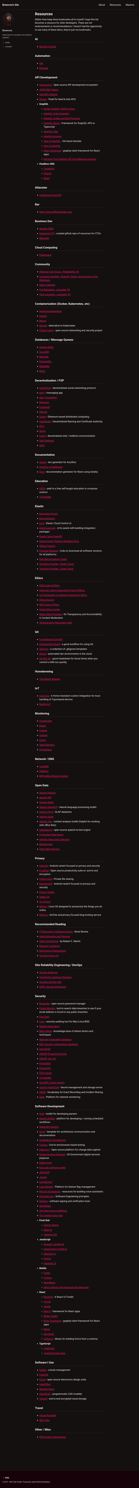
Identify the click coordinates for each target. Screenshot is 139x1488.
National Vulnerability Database (56, 1057)
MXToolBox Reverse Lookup (54, 791)
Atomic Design (51, 1243)
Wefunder (44, 244)
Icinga (42, 755)
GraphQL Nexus (52, 128)
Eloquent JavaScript (49, 962)
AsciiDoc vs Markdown (51, 479)
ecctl (41, 536)
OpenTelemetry (47, 760)
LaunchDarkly (46, 1204)
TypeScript (49, 1366)
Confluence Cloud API (50, 200)
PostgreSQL (45, 373)
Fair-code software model (52, 1185)
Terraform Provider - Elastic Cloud (57, 577)
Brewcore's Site (10, 4)
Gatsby (47, 1324)
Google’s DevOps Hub (50, 999)
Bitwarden (44, 1021)
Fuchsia (48, 1295)
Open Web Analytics (49, 865)
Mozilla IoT (45, 718)
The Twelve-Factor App (51, 1233)
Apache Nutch (46, 818)
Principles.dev (46, 1214)
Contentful (49, 174)
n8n (41, 68)
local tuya (44, 710)
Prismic (48, 178)
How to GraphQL (52, 146)
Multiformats (46, 860)
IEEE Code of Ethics (49, 618)
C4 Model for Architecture (53, 1158)
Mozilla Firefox (47, 1407)
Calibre (43, 1388)
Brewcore (7, 30)
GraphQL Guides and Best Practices (62, 123)
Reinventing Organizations (53, 967)
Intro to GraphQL (52, 151)
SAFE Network (47, 452)
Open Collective (47, 292)
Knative (43, 327)
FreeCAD (44, 1393)
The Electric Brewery (50, 693)
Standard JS (50, 1281)
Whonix (43, 922)
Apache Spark (46, 832)
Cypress (43, 1162)
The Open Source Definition (53, 1228)
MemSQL (44, 368)
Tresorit (43, 1417)
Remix (47, 1347)
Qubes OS (44, 913)
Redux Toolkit (51, 1334)
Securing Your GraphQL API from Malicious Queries (71, 164)
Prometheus (45, 764)
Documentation (47, 531)
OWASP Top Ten (47, 1076)
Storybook (49, 1352)
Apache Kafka (46, 358)
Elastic (42, 740)
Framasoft (44, 419)
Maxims (130, 4)
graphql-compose (53, 141)
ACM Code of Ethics (49, 599)
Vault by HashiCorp (49, 1104)
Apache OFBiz (46, 235)
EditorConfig (45, 1180)
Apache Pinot (46, 827)
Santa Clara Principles (51, 628)
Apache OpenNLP (48, 823)
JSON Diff (44, 1190)
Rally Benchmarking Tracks (53, 572)
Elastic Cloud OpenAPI (51, 549)
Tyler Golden (17, 1482)
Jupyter (43, 1195)
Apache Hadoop (47, 808)
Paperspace (45, 261)
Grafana (43, 750)
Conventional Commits (51, 653)
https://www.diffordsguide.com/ (56, 217)
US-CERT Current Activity (52, 1100)
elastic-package (47, 541)
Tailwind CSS (50, 1252)
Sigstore (43, 1219)
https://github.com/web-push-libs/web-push (67, 1305)
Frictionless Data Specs (51, 850)
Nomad (43, 336)
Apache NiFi (45, 813)
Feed (5, 1478)
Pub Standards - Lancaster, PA (55, 297)
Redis (42, 382)
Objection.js (50, 1271)
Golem (42, 428)
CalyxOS (43, 882)
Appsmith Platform (49, 1144)
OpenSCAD (45, 1412)
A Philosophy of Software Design (56, 948)
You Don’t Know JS (49, 972)
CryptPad (44, 887)
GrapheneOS (46, 900)
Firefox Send (46, 895)
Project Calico (46, 341)
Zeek (41, 1114)
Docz (42, 484)
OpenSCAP (45, 1066)
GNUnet (43, 424)
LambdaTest (46, 1199)
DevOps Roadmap (48, 989)
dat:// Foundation (48, 409)
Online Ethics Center (50, 623)
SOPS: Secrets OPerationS (53, 1004)
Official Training (47, 559)
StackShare (45, 1223)
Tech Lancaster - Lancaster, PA (55, 301)
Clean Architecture (49, 958)
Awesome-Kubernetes (51, 322)
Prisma (47, 1276)
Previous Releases (49, 564)
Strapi (47, 183)
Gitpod (42, 667)
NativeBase (50, 1300)
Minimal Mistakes (44, 1482)
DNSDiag (44, 786)
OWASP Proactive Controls (53, 1071)
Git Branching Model (50, 658)
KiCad (42, 1397)
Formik (47, 1319)
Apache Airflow (47, 1136)
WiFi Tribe (44, 1439)
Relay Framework (53, 156)
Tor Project (45, 918)
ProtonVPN (45, 1085)
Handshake (45, 433)
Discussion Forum (48, 526)
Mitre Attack (45, 1048)
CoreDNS (44, 782)
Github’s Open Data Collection (55, 855)
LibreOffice (45, 1402)
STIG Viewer (45, 1090)
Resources (115, 4)
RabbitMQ (44, 378)
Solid (42, 457)
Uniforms (48, 1356)
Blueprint (48, 1314)
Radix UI (48, 1247)
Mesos (42, 332)
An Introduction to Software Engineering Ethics (64, 608)
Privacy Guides (47, 908)
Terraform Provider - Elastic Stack (57, 582)
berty (42, 404)
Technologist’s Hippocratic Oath (56, 636)
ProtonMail (45, 1081)
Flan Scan (44, 1034)
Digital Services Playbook (52, 1172)
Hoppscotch (45, 90)
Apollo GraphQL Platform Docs (60, 114)
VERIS (42, 1109)
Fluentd (43, 745)
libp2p (42, 443)
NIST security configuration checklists (59, 1061)
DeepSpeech (46, 845)
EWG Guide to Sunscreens (53, 1456)
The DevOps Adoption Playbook (56, 994)
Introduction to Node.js (56, 1267)
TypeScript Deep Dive (55, 1371)
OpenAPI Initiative (48, 99)
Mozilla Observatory (49, 1043)
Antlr (41, 1131)
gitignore (44, 663)
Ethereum (44, 414)
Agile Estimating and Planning (55, 953)
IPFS (41, 438)
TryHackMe (45, 509)
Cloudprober (45, 736)
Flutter (47, 1290)
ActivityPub (45, 400)
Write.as (43, 931)
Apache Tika (45, 837)
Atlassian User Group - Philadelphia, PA (59, 279)
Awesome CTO (47, 239)
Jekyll (34, 1482)
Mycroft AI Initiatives (50, 1209)
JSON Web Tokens (49, 95)
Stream (43, 104)
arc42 (42, 1149)
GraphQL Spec (51, 137)
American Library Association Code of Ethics (63, 604)
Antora (42, 474)
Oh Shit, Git (45, 672)
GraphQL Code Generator (57, 119)
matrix (42, 447)
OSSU (42, 501)
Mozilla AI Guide (47, 51)
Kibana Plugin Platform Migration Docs (59, 554)
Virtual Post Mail (48, 1434)
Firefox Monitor (47, 1025)
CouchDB (44, 363)
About (102, 4)
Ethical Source (47, 613)
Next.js (47, 1329)
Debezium (44, 1167)
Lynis (42, 1039)
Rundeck (44, 73)
